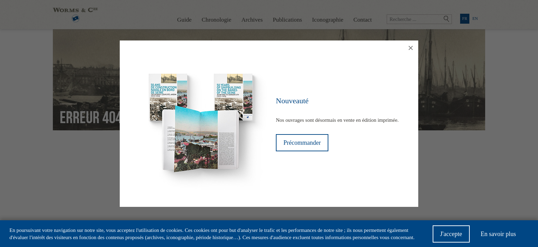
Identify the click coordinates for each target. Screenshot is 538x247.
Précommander (302, 142)
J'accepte (451, 236)
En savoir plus (498, 236)
